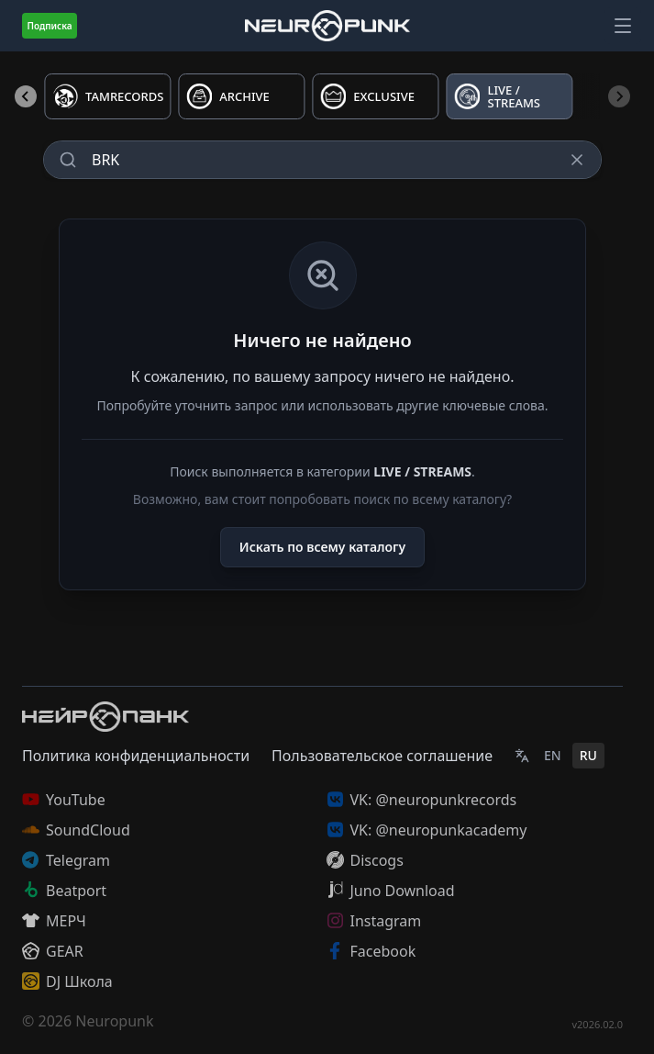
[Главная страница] (327, 25)
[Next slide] (619, 96)
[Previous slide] (26, 96)
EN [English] (552, 755)
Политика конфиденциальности (135, 756)
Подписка (49, 25)
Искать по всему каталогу (322, 546)
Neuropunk (114, 1021)
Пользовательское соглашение (382, 756)
